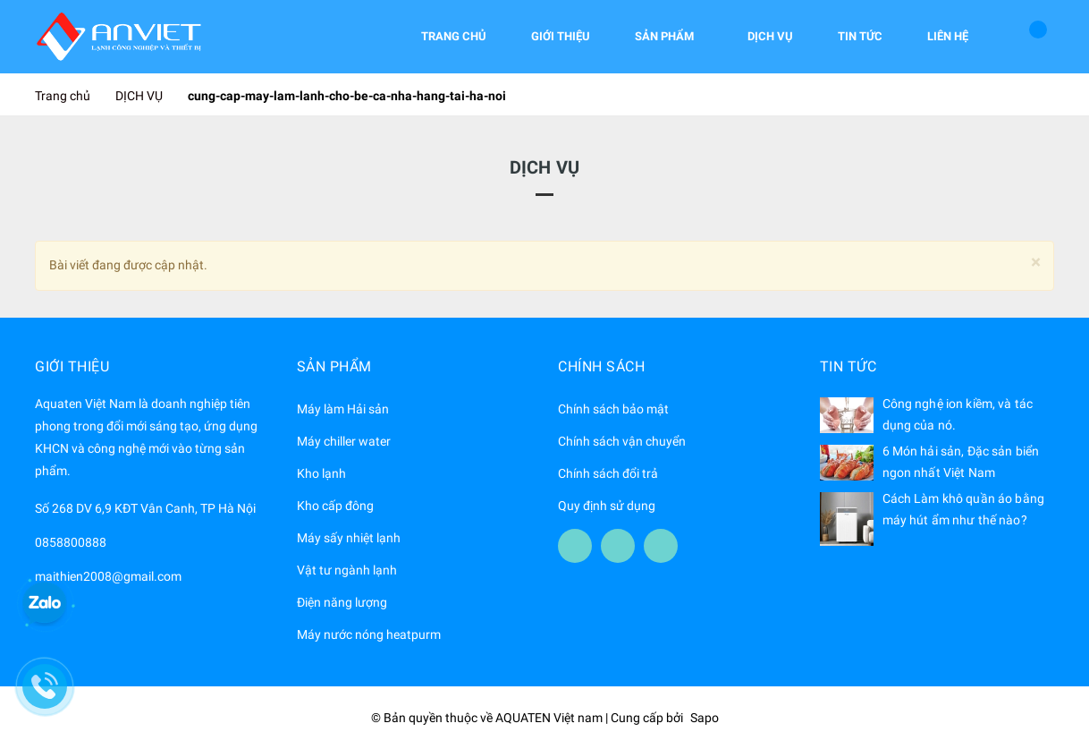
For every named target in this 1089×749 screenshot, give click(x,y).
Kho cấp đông (335, 505)
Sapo (704, 718)
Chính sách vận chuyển (622, 441)
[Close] (1036, 262)
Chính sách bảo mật (613, 409)
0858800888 (70, 542)
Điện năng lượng (342, 602)
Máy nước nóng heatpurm (369, 634)
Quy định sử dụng (606, 505)
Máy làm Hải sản (343, 409)
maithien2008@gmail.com (108, 576)
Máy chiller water (344, 441)
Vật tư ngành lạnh (347, 570)
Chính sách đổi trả (608, 473)
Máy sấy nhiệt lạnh (349, 538)
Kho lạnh (321, 473)
